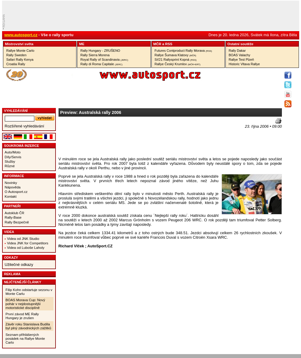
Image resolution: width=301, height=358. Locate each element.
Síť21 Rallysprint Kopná (176, 59)
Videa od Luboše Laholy (25, 247)
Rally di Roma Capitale (101, 64)
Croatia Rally (15, 64)
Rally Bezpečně (17, 222)
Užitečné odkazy (19, 264)
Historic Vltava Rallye (244, 64)
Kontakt (11, 196)
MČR (157, 44)
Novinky (11, 183)
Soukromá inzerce (21, 145)
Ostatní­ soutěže (241, 44)
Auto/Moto (13, 152)
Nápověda (13, 187)
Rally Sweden (16, 55)
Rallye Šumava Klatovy (175, 55)
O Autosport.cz (16, 192)
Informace (14, 176)
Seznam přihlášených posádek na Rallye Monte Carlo (25, 338)
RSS (168, 44)
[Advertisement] (85, 137)
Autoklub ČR (14, 213)
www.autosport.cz (21, 35)
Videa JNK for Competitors (27, 243)
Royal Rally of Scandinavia (104, 59)
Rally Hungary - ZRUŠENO (100, 50)
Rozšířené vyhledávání (24, 126)
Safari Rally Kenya (19, 59)
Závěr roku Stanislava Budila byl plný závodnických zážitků (28, 326)
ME (82, 44)
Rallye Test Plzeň (241, 59)
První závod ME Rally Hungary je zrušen (22, 316)
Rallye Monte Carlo (20, 50)
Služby (10, 161)
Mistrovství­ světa (19, 44)
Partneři (12, 206)
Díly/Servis (13, 157)
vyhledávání (16, 110)
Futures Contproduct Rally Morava (183, 50)
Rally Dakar (237, 50)
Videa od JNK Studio (23, 238)
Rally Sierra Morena (95, 55)
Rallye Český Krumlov (178, 64)
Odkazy (11, 257)
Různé (10, 166)
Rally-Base (13, 217)
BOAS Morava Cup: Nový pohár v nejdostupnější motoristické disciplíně (25, 304)
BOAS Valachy (239, 55)
